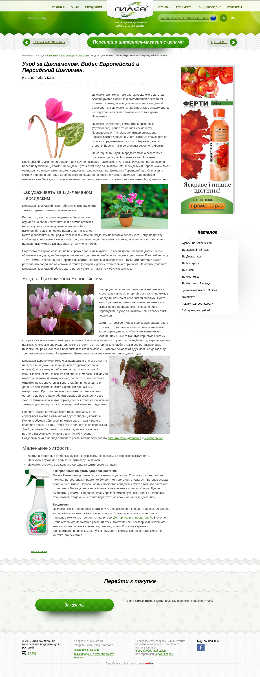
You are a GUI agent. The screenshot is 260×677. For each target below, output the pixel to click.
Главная (58, 7)
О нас (75, 7)
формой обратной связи (150, 650)
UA (233, 18)
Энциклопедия (209, 7)
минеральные (153, 438)
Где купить (184, 7)
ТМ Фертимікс (190, 276)
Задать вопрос (163, 654)
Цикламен (83, 55)
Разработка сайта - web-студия (130, 663)
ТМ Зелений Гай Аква (195, 249)
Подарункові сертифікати (197, 303)
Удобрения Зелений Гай (197, 243)
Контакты (234, 7)
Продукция (93, 7)
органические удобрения (124, 438)
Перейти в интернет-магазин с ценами (138, 42)
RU (224, 18)
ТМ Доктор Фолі (191, 256)
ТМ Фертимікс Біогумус (196, 283)
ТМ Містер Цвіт (191, 263)
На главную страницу (49, 42)
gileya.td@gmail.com (86, 649)
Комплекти (188, 297)
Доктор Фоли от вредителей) (132, 517)
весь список (39, 551)
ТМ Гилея (188, 270)
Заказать (74, 604)
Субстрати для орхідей (196, 310)
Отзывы (164, 7)
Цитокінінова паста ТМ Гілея (199, 290)
